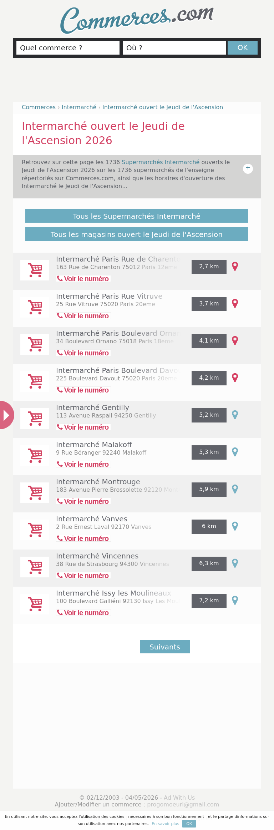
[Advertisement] (137, 82)
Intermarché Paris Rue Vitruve (109, 296)
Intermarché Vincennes (97, 556)
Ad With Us (179, 797)
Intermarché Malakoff (94, 444)
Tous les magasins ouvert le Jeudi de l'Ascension (137, 234)
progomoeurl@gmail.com (183, 804)
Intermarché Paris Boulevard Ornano (121, 333)
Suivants (164, 647)
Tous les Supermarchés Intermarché (137, 216)
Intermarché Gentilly (92, 407)
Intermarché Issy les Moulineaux (113, 593)
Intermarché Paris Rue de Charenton (121, 259)
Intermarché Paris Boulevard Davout (120, 370)
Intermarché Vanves (91, 519)
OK (243, 47)
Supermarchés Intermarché (161, 162)
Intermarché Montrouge (98, 481)
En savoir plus (165, 823)
